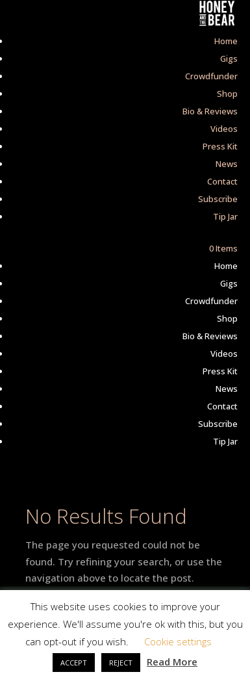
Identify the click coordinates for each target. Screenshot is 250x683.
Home (226, 41)
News (227, 164)
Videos (224, 129)
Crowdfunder (211, 76)
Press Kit (220, 146)
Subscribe (218, 199)
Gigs (229, 58)
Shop (227, 93)
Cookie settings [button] (178, 641)
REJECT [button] (120, 662)
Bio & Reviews (210, 111)
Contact (222, 181)
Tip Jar (225, 216)
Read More (172, 661)
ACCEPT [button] (73, 662)
